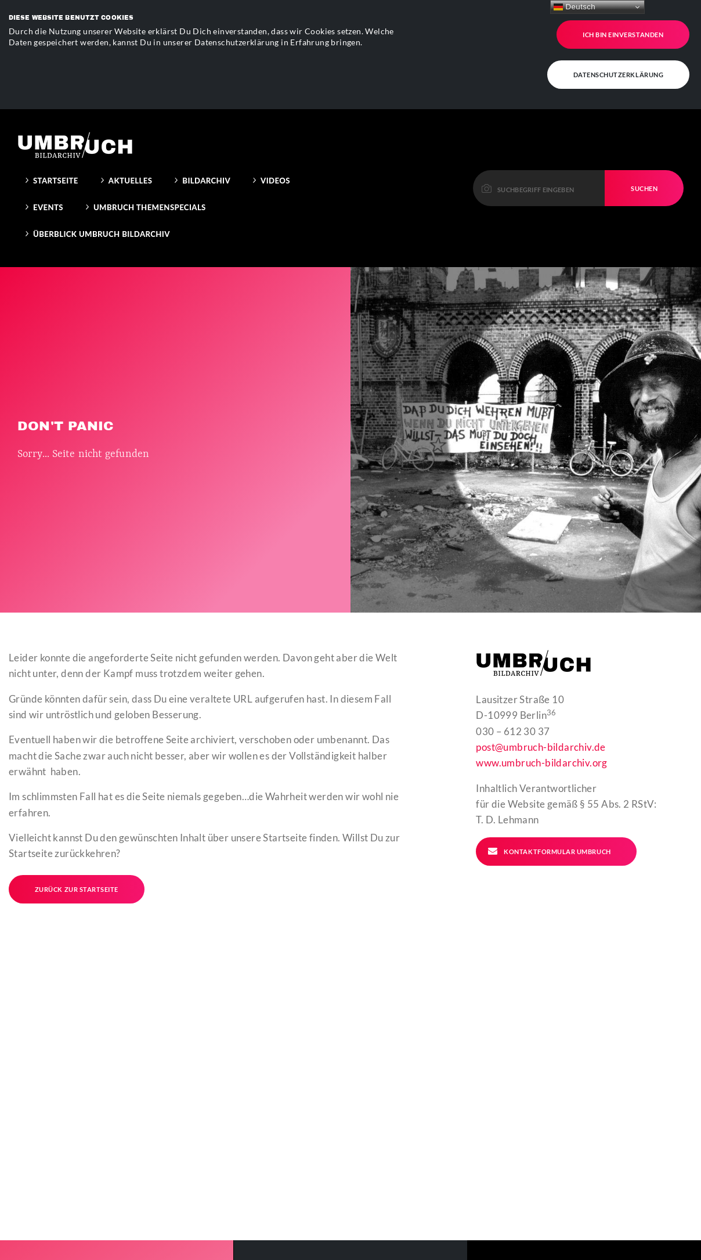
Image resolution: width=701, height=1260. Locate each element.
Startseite (55, 131)
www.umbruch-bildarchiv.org (541, 714)
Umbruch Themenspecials (149, 158)
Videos (275, 131)
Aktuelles (131, 131)
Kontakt (531, 1251)
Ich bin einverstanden (623, 28)
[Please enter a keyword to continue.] (539, 139)
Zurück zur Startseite (76, 840)
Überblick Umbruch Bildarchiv (101, 185)
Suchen (644, 139)
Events (48, 158)
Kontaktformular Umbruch (548, 802)
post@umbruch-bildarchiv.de (540, 698)
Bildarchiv (206, 131)
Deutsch (574, 7)
